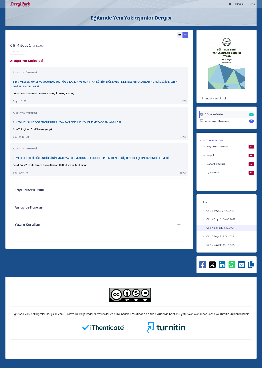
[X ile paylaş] (212, 264)
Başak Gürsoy (47, 93)
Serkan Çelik (57, 165)
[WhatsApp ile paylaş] (232, 266)
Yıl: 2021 (17, 51)
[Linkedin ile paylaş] (222, 266)
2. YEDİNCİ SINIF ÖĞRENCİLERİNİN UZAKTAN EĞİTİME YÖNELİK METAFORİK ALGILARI (67, 122)
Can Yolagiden (21, 129)
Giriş (252, 4)
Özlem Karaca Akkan (25, 93)
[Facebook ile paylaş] (202, 266)
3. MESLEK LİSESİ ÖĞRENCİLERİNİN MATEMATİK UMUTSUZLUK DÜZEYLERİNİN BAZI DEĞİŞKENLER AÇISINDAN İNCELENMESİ (91, 158)
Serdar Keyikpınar (76, 165)
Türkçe (239, 4)
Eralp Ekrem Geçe (39, 165)
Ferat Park (19, 165)
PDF (183, 101)
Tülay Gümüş (66, 93)
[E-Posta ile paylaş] (241, 266)
